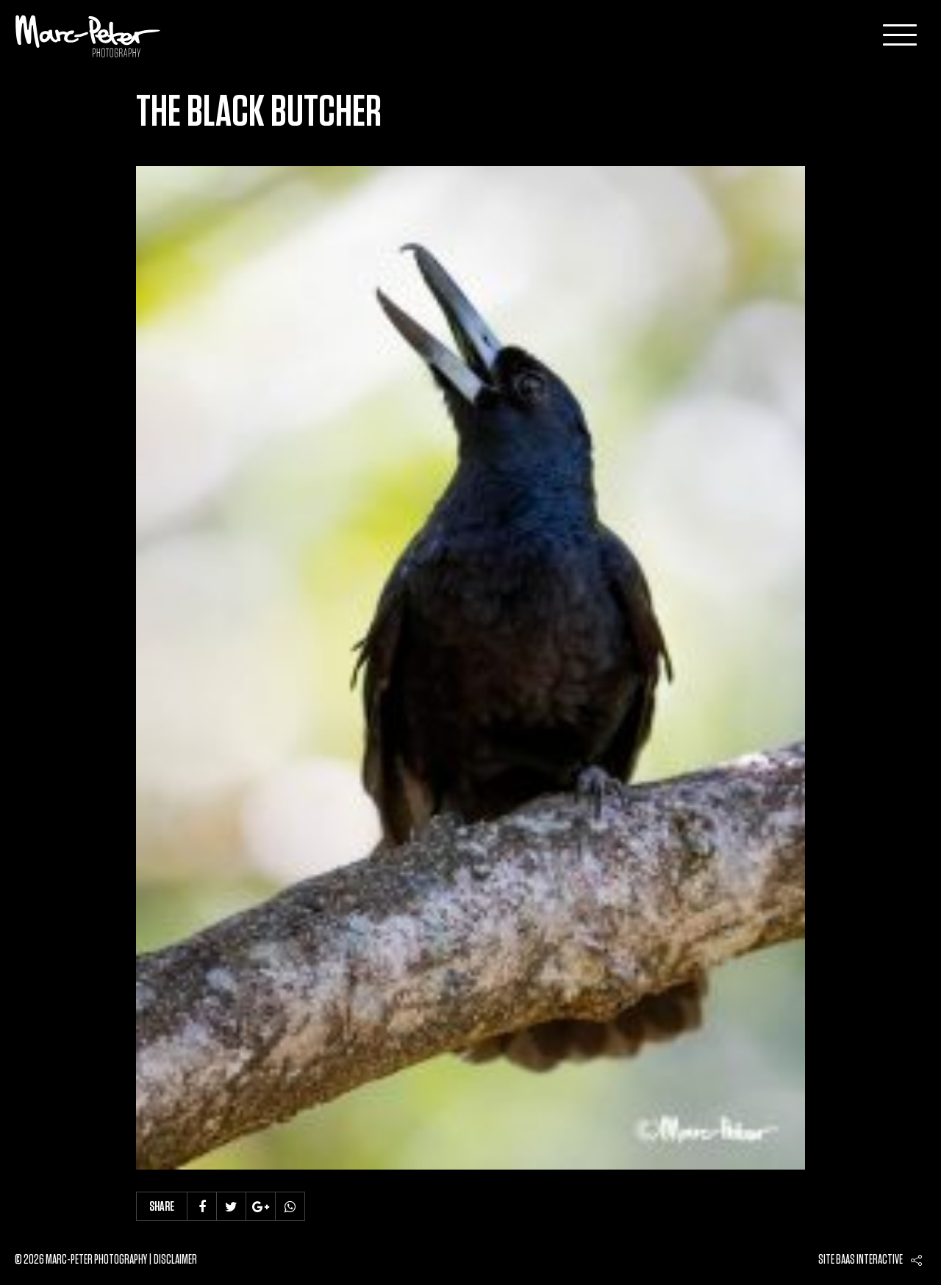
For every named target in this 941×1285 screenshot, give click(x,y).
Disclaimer (175, 1260)
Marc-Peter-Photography (88, 36)
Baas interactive (869, 1260)
